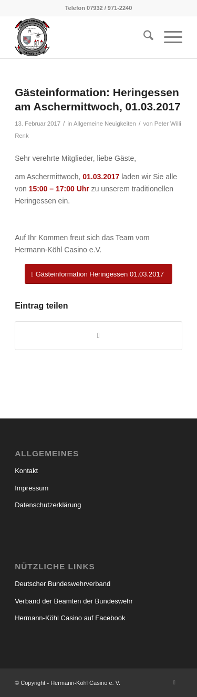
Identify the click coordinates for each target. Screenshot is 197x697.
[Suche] (143, 37)
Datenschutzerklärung (48, 505)
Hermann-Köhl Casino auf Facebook (70, 618)
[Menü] (167, 37)
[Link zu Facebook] (174, 682)
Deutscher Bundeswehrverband (62, 584)
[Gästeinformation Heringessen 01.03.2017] (98, 274)
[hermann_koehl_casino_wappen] (82, 37)
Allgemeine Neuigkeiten (105, 123)
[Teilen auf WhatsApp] (98, 336)
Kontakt (26, 471)
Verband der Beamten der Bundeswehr (74, 601)
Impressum (31, 488)
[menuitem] (143, 37)
